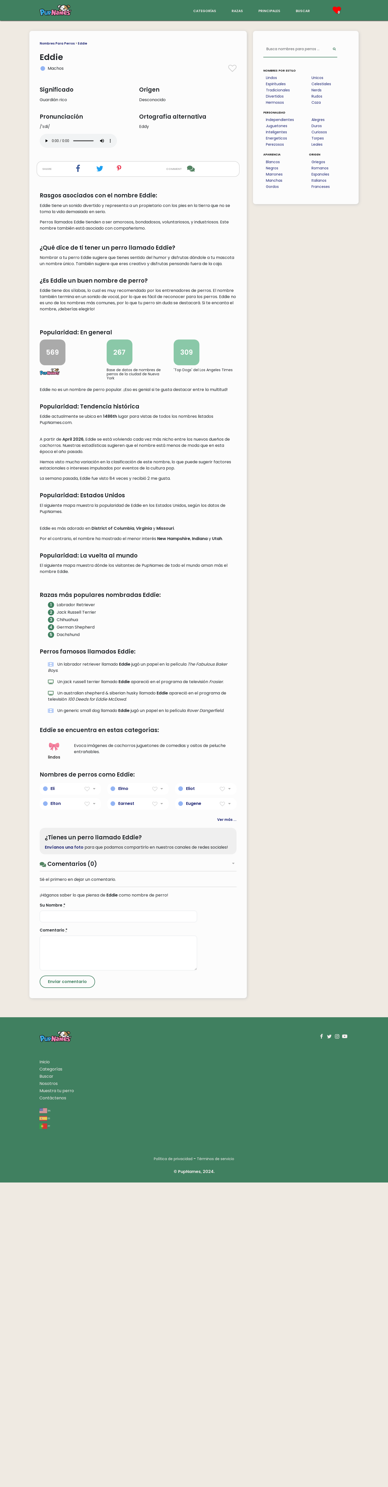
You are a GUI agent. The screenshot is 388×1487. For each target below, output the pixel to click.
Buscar (46, 1381)
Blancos (273, 161)
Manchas (274, 180)
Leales (317, 144)
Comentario (54, 1234)
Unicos (317, 77)
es (44, 1422)
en (44, 1415)
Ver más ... (227, 1124)
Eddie (82, 43)
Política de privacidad (173, 1463)
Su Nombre (52, 1209)
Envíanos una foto (64, 1152)
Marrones (274, 174)
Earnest (126, 1108)
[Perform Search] (334, 49)
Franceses (320, 186)
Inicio (44, 1366)
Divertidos (275, 96)
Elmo (123, 1093)
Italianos (318, 180)
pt (44, 1430)
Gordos (272, 186)
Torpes (317, 138)
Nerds (316, 90)
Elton (55, 1108)
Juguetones (276, 125)
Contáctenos (52, 1402)
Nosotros (48, 1388)
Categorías (50, 1374)
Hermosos (275, 102)
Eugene (193, 1108)
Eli (52, 1093)
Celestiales (321, 83)
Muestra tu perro (56, 1395)
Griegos (318, 161)
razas (237, 10)
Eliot (190, 1093)
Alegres (318, 119)
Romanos (319, 168)
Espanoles (320, 174)
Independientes (280, 119)
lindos (54, 1055)
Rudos (316, 96)
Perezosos (275, 144)
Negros (272, 168)
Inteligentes (276, 132)
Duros (316, 125)
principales (269, 10)
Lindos (271, 77)
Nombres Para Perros (57, 43)
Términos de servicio (215, 1463)
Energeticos (276, 138)
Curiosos (319, 132)
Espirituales (276, 83)
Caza (316, 102)
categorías (204, 10)
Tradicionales (278, 90)
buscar (303, 10)
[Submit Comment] (67, 1286)
